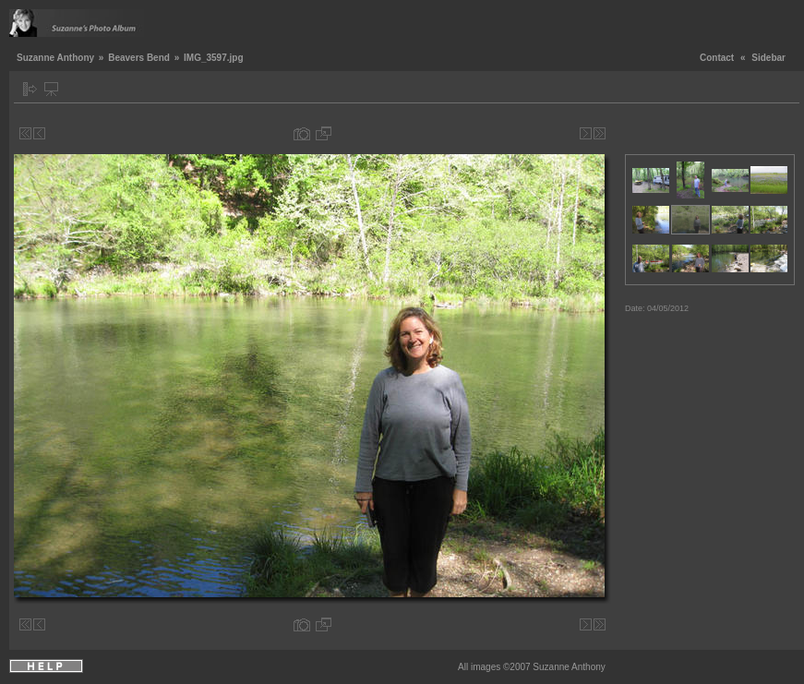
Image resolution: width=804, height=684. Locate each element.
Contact (717, 58)
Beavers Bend (139, 58)
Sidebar (768, 58)
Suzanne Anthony (55, 58)
